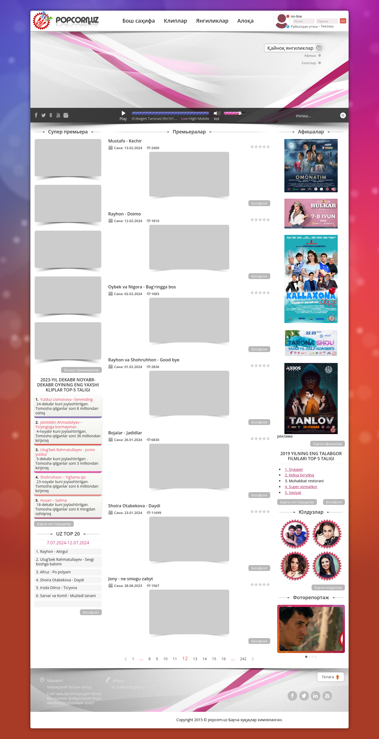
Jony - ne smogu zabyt (130, 579)
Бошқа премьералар (81, 370)
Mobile (203, 118)
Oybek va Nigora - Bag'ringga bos (142, 287)
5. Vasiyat (293, 492)
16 (223, 659)
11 (175, 659)
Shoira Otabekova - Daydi (134, 506)
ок (342, 20)
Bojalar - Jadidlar (125, 433)
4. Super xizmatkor (301, 486)
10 (165, 659)
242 (243, 659)
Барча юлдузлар (328, 587)
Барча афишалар (327, 443)
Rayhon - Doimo (124, 214)
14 (205, 659)
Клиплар (175, 21)
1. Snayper (294, 469)
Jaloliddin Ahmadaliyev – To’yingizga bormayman (58, 424)
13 (195, 659)
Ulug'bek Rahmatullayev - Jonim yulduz (65, 452)
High (192, 118)
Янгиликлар (212, 21)
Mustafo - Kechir (125, 141)
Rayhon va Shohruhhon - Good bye (143, 360)
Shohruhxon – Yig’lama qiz (63, 477)
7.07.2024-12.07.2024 (68, 543)
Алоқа (245, 21)
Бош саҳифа (138, 21)
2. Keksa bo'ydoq (299, 474)
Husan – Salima (53, 500)
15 (214, 659)
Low (184, 118)
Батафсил (259, 203)
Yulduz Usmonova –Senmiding (66, 399)
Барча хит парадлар (297, 502)
